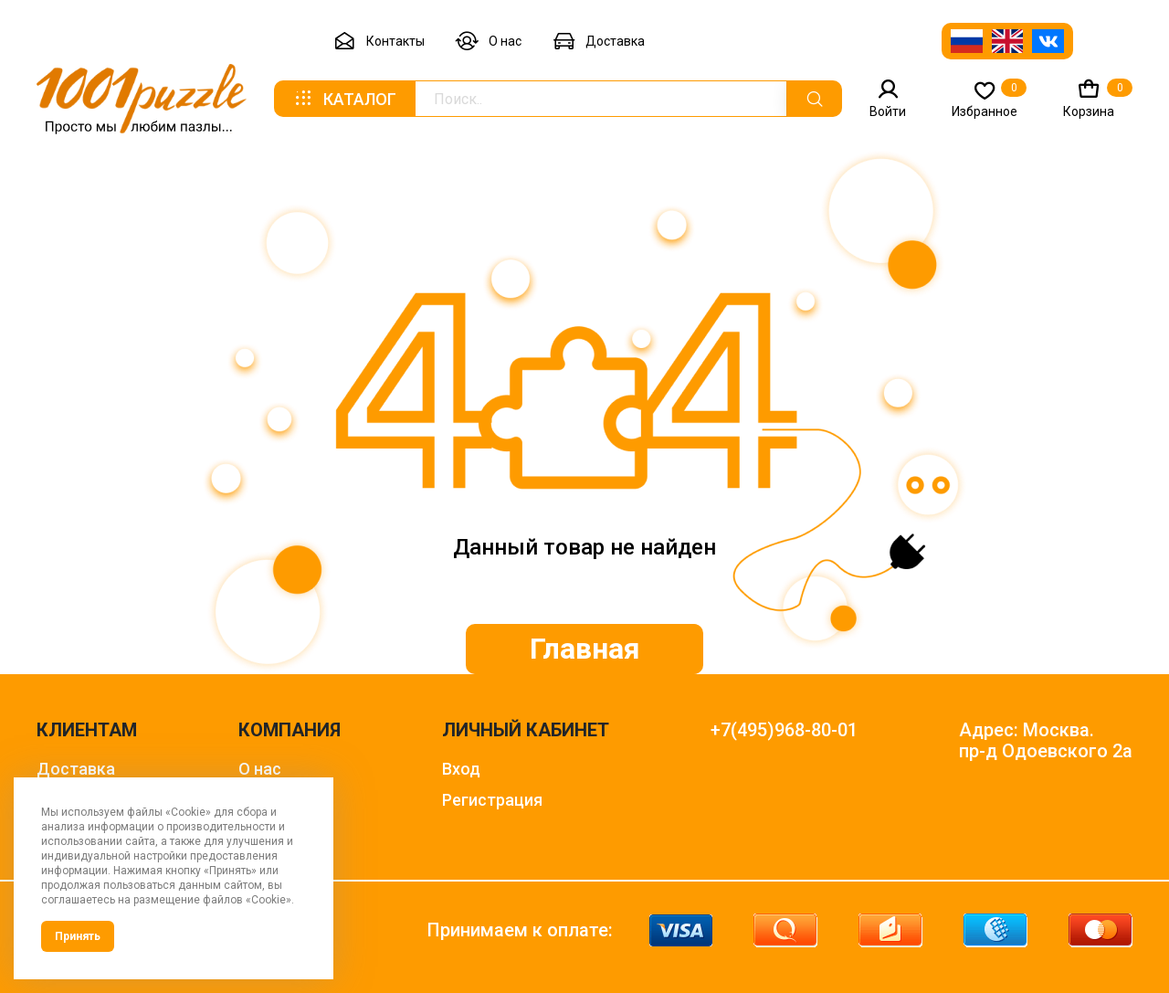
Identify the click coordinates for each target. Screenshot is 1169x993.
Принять (77, 936)
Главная (585, 648)
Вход (461, 768)
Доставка (599, 41)
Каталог (344, 99)
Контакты (379, 41)
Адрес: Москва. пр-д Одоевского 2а (1045, 741)
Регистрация (492, 799)
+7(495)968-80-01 (784, 730)
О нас (488, 41)
